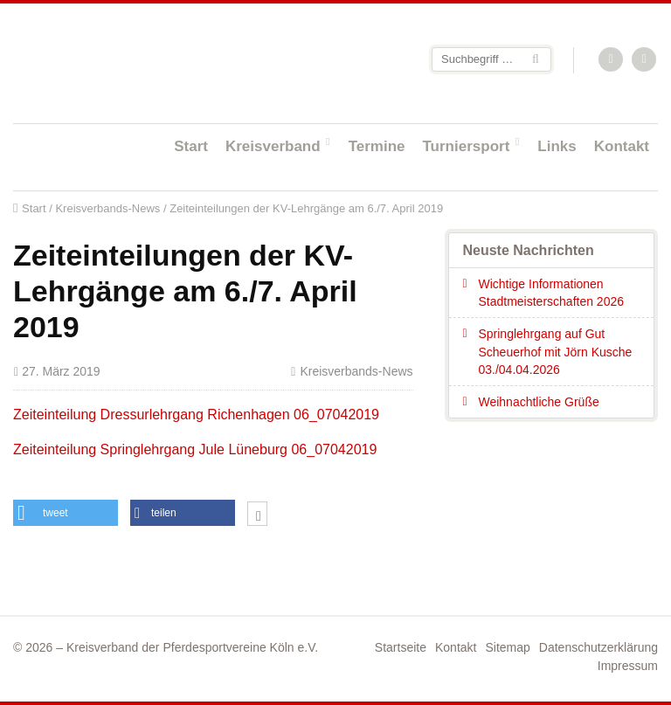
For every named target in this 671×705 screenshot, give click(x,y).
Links (556, 146)
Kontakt (621, 146)
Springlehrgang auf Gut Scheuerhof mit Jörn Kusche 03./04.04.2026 (555, 352)
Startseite (126, 62)
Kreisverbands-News (107, 208)
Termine (377, 146)
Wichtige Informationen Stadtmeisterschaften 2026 (551, 292)
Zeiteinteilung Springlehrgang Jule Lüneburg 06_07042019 (195, 449)
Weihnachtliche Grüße (538, 402)
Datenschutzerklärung (598, 647)
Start (191, 146)
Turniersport (466, 146)
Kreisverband (273, 146)
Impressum (628, 666)
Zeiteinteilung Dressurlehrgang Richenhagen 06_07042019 (196, 414)
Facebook (645, 60)
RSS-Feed (611, 60)
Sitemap (507, 647)
